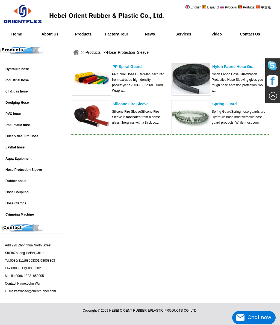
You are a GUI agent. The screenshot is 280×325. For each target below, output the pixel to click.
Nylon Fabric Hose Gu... (233, 66)
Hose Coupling (17, 192)
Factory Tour (116, 34)
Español (213, 7)
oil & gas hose (16, 91)
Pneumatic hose (18, 125)
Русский (231, 7)
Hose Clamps (15, 203)
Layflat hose (15, 147)
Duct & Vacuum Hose (22, 136)
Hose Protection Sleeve (23, 170)
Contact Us (250, 34)
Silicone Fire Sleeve (131, 104)
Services (183, 34)
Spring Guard (224, 104)
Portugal (249, 7)
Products (83, 34)
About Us (50, 34)
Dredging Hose (17, 103)
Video (216, 34)
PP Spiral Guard (127, 66)
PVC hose (13, 114)
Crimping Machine (19, 214)
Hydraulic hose (17, 69)
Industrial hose (17, 80)
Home (16, 34)
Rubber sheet (15, 181)
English (196, 7)
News (150, 34)
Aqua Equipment (18, 158)
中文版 (265, 7)
